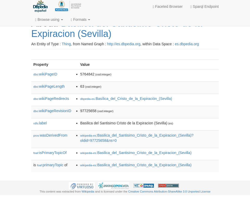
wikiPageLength (49, 86)
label (40, 123)
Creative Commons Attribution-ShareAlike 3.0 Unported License (169, 191)
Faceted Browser (168, 6)
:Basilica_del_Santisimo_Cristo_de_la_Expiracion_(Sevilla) (135, 153)
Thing (66, 44)
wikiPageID (45, 74)
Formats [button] (80, 19)
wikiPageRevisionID (52, 111)
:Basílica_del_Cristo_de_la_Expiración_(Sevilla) (126, 99)
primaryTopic (50, 165)
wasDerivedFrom (50, 135)
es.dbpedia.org (187, 44)
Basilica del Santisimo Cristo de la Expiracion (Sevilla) (116, 28)
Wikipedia (88, 191)
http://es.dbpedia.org (123, 44)
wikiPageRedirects (51, 99)
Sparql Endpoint (204, 6)
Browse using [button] (49, 19)
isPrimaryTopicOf (50, 153)
